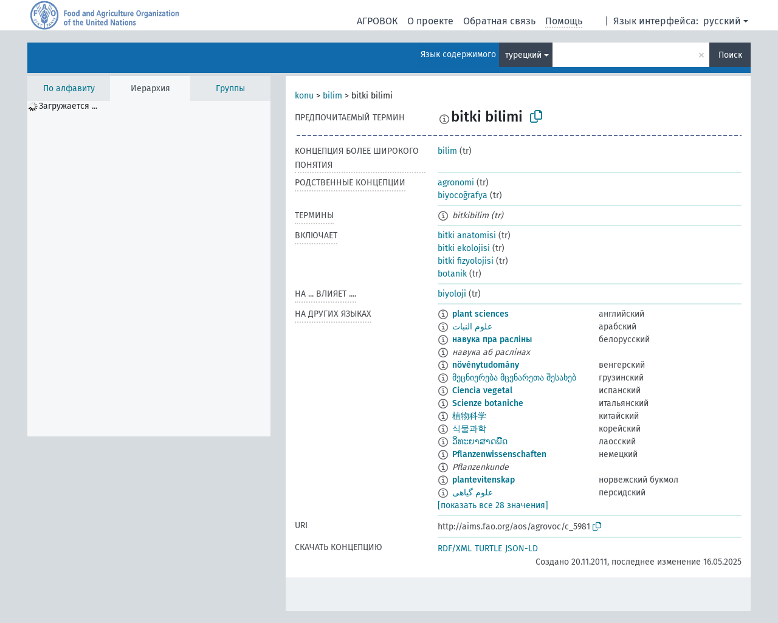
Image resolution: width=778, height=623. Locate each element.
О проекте (430, 21)
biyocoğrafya (462, 195)
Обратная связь (499, 21)
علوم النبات (472, 327)
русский (722, 21)
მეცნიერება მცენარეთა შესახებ (514, 378)
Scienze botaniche (487, 403)
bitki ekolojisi (464, 248)
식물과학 (469, 429)
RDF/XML (455, 548)
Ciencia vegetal (482, 390)
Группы (230, 88)
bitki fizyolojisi (466, 261)
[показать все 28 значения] (493, 505)
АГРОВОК (377, 21)
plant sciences (480, 314)
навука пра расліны (492, 339)
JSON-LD (521, 548)
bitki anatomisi (467, 235)
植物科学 (469, 416)
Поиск (730, 55)
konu (304, 96)
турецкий (523, 55)
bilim (332, 96)
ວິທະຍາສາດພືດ (480, 441)
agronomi (456, 182)
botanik (452, 274)
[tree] (148, 268)
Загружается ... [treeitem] (68, 106)
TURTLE (488, 548)
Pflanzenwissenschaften (499, 454)
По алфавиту (69, 88)
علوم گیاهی (472, 492)
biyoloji (452, 294)
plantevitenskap (483, 480)
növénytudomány (485, 365)
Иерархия (150, 88)
